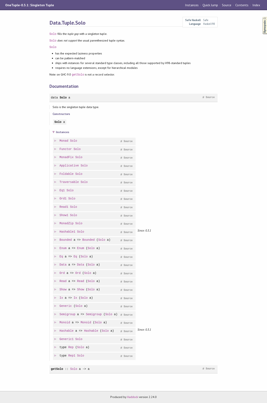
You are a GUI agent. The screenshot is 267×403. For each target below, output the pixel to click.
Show (63, 290)
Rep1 (72, 356)
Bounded (66, 240)
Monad (64, 141)
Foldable (67, 174)
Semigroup (68, 314)
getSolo (78, 75)
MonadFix (67, 157)
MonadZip (67, 223)
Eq (61, 257)
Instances (192, 5)
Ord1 (63, 199)
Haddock (132, 397)
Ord (62, 273)
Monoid (65, 323)
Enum (63, 248)
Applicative (69, 166)
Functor (66, 149)
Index (256, 5)
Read (63, 281)
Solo (53, 34)
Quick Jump (210, 5)
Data (63, 265)
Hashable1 (68, 232)
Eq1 (62, 191)
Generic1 (67, 339)
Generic (66, 306)
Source (226, 5)
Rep (71, 347)
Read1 (64, 207)
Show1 (64, 215)
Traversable (69, 182)
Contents (241, 5)
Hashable (67, 331)
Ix (61, 298)
